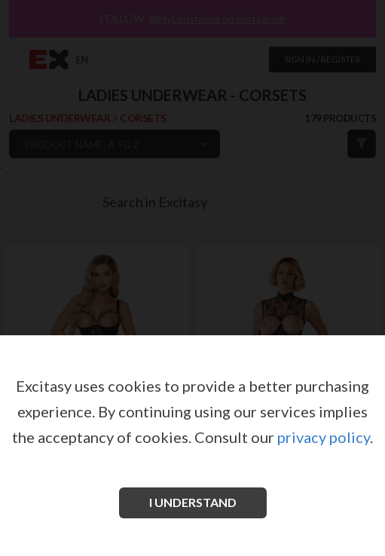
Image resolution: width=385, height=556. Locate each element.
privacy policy (323, 437)
